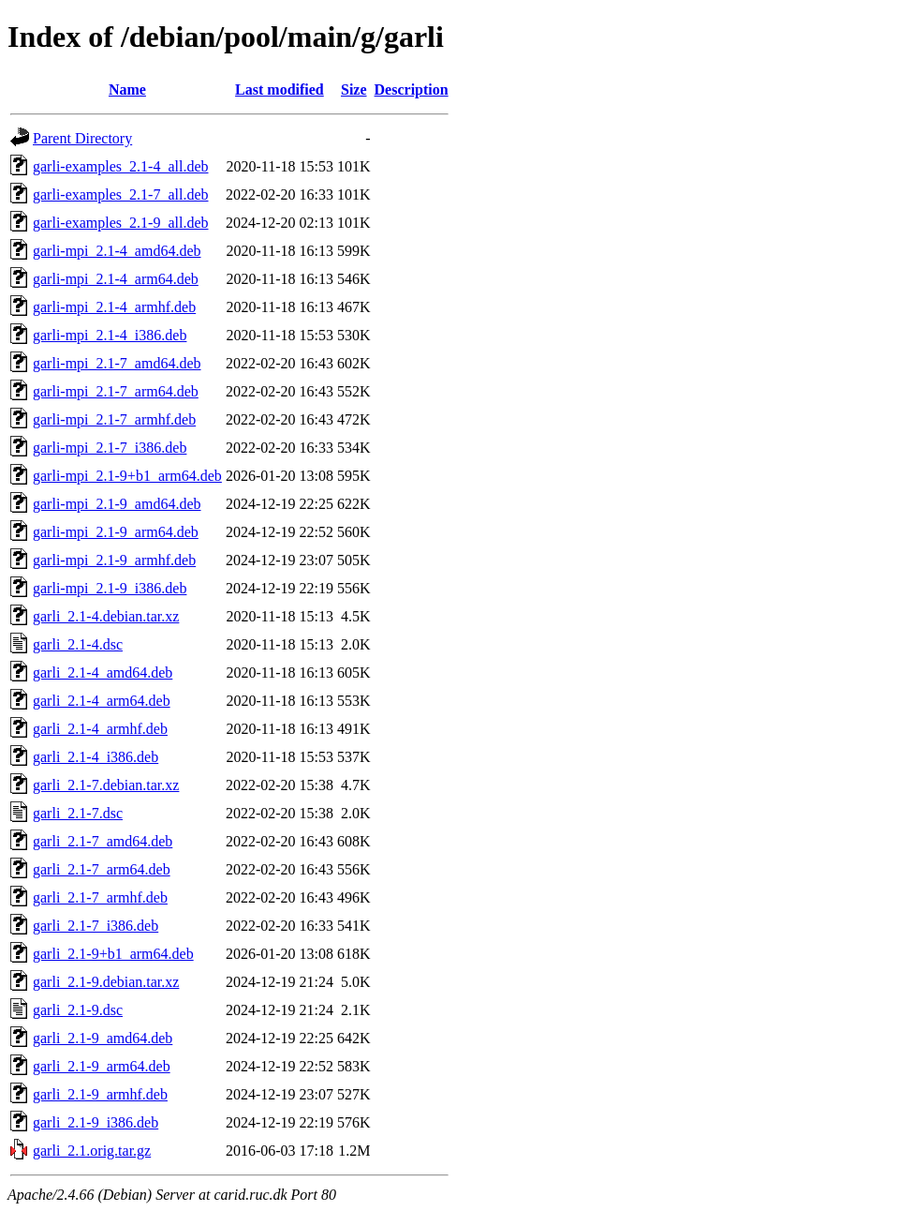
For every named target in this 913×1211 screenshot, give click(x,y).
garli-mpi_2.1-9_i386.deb (109, 588)
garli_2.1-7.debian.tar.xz (106, 785)
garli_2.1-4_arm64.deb (101, 701)
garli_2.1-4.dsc (78, 644)
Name (127, 89)
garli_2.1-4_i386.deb (95, 757)
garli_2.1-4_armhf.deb (100, 729)
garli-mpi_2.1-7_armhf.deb (114, 419)
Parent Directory (82, 138)
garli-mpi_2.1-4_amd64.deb (117, 251)
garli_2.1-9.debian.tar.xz (106, 982)
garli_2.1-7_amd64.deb (102, 841)
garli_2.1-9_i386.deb (95, 1122)
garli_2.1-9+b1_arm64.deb (113, 954)
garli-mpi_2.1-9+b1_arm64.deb (127, 476)
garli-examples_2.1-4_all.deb (121, 166)
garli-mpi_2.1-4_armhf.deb (114, 307)
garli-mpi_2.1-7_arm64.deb (116, 391)
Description (412, 89)
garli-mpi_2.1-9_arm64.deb (116, 532)
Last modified (279, 89)
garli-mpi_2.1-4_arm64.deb (116, 279)
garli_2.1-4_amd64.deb (102, 672)
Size (354, 89)
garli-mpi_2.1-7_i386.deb (109, 448)
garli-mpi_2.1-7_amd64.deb (117, 363)
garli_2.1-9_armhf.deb (100, 1094)
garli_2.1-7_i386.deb (95, 926)
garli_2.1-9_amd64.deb (102, 1038)
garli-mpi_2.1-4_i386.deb (109, 335)
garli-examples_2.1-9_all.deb (121, 223)
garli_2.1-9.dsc (78, 1010)
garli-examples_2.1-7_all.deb (121, 194)
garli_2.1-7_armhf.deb (100, 897)
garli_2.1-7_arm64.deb (101, 869)
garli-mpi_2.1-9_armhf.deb (114, 560)
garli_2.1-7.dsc (78, 813)
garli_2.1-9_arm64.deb (101, 1066)
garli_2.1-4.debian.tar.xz (106, 616)
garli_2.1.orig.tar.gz (92, 1151)
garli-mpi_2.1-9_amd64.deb (117, 504)
